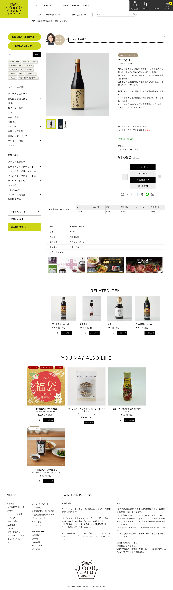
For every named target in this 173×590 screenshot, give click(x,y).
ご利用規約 (36, 508)
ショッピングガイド (40, 504)
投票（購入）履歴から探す (24, 37)
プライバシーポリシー (41, 518)
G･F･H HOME (38, 532)
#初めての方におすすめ (28, 78)
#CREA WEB (14, 62)
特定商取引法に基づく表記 (43, 511)
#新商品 (12, 74)
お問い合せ (36, 522)
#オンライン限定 (29, 62)
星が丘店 (36, 549)
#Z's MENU (30, 74)
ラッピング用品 (15, 141)
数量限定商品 (14, 199)
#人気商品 (13, 70)
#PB (21, 74)
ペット (11, 145)
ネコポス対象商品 (16, 195)
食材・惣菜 (13, 117)
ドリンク (12, 113)
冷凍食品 (12, 122)
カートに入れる (143, 167)
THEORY (47, 6)
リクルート (36, 525)
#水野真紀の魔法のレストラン (20, 66)
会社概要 (36, 535)
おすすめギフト (18, 211)
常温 (56, 21)
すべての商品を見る (17, 94)
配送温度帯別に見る (44, 21)
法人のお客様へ (18, 227)
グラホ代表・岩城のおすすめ (22, 171)
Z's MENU (13, 127)
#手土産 (12, 78)
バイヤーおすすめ (16, 181)
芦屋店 (35, 539)
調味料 (11, 103)
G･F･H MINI (37, 546)
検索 (36, 54)
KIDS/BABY (14, 190)
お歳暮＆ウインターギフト (21, 167)
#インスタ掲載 (26, 70)
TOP (35, 6)
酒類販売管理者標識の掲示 (43, 515)
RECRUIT (88, 6)
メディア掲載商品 (16, 162)
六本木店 (36, 542)
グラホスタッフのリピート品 (22, 176)
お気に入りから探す (24, 46)
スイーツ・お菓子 (16, 108)
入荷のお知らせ (143, 180)
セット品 (12, 185)
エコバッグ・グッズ (17, 136)
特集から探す (17, 219)
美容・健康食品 (15, 131)
